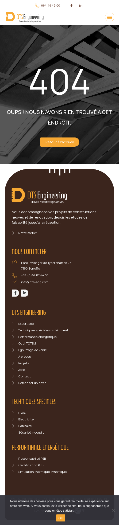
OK (60, 518)
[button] (109, 17)
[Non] (113, 510)
